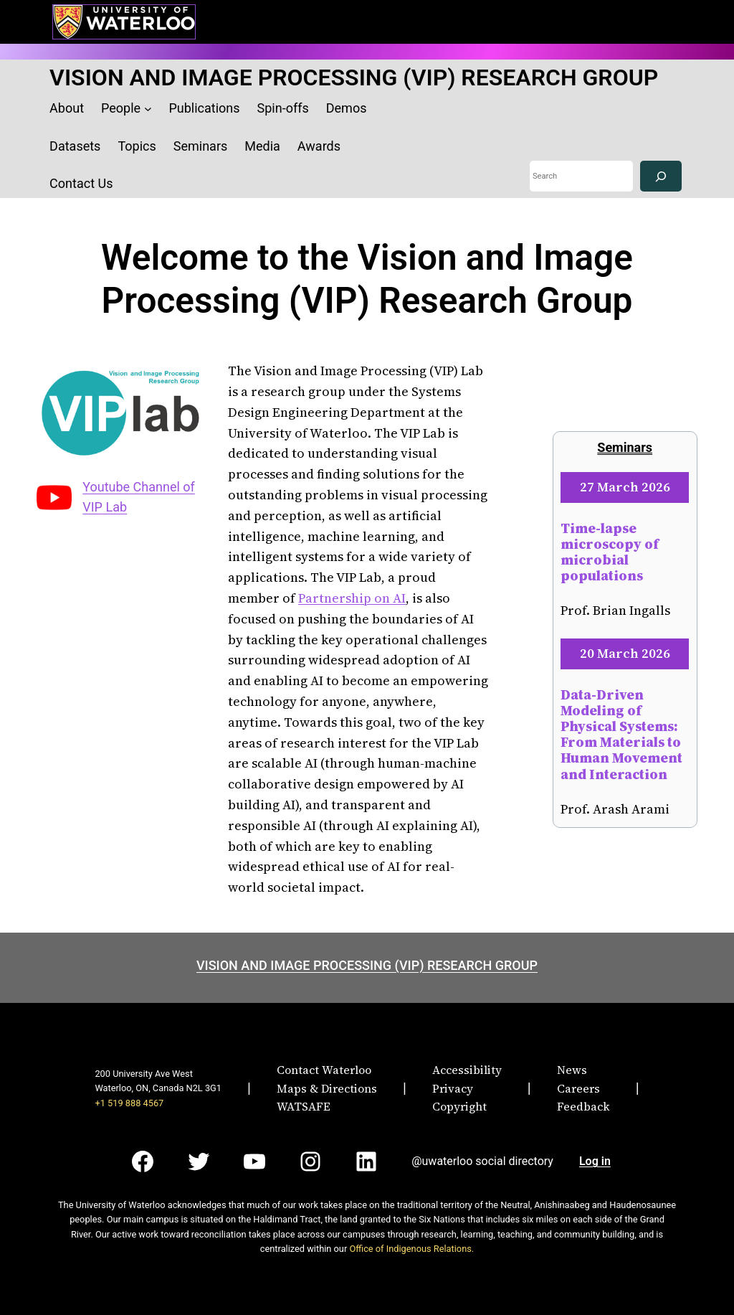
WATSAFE (303, 1106)
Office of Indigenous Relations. (411, 1248)
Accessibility (467, 1070)
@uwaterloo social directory (482, 1161)
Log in (595, 1161)
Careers (578, 1088)
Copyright (459, 1106)
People (120, 108)
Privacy (452, 1088)
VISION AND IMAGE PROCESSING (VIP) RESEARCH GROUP (353, 77)
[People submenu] (148, 109)
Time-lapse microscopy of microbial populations (610, 551)
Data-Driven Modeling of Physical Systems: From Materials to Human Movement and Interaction (621, 734)
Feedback (583, 1106)
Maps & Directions (327, 1088)
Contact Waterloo (324, 1070)
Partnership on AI (352, 598)
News (572, 1070)
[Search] (661, 176)
